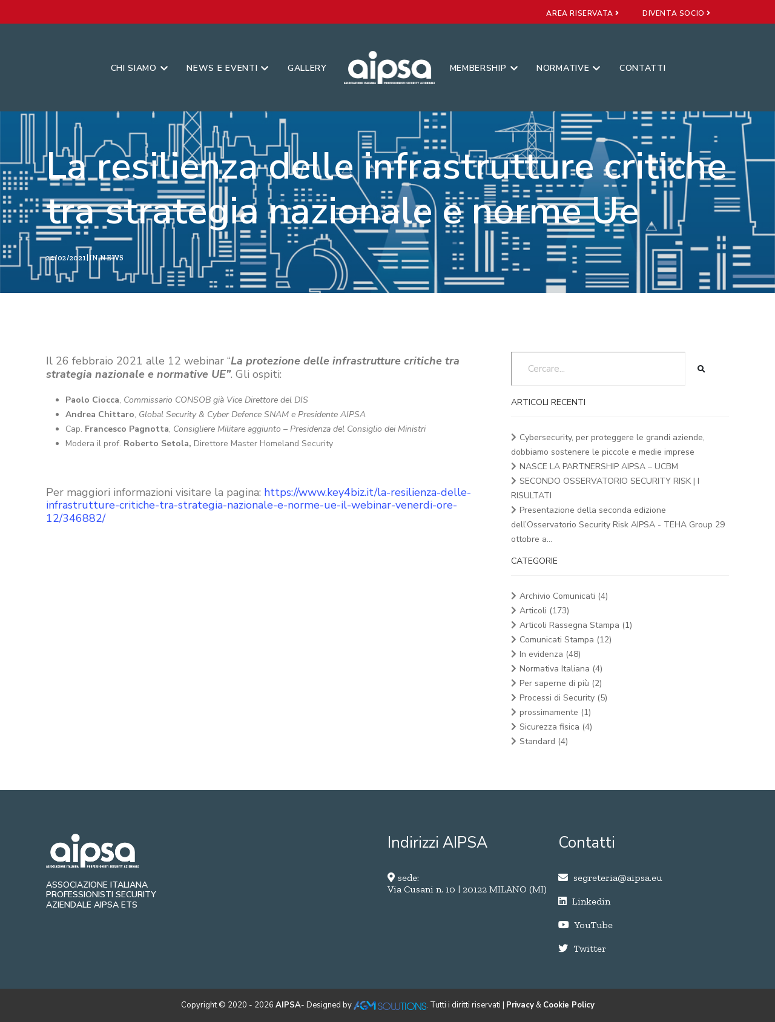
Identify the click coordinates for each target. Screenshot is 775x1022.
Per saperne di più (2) (560, 683)
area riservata (582, 13)
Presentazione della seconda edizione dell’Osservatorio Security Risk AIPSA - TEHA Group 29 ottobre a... (618, 524)
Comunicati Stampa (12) (565, 639)
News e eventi (227, 68)
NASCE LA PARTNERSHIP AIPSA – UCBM (598, 466)
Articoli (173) (544, 610)
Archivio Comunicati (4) (563, 596)
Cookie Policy (569, 1005)
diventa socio (676, 13)
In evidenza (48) (550, 654)
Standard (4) (543, 741)
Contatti (642, 68)
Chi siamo (139, 68)
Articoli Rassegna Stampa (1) (575, 625)
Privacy (520, 1005)
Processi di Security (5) (563, 698)
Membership (484, 68)
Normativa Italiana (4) (560, 668)
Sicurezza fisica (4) (555, 727)
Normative (568, 68)
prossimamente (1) (555, 712)
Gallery (307, 68)
